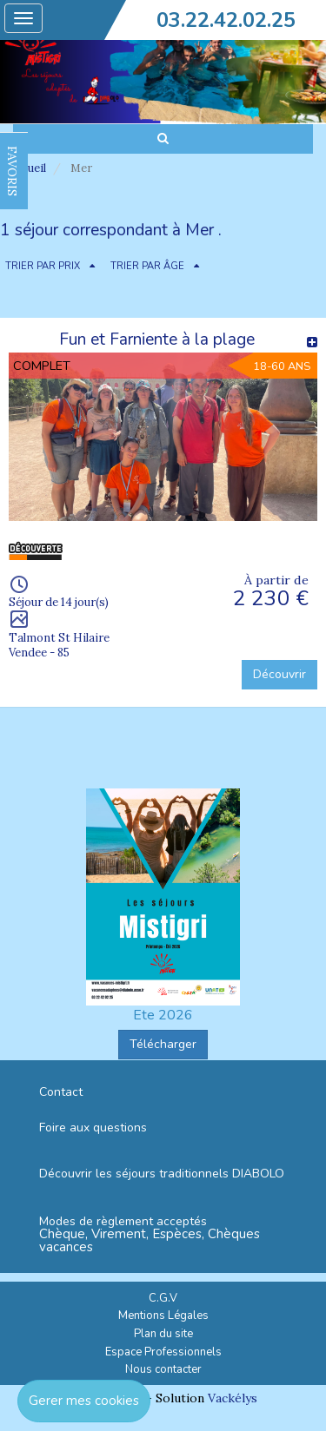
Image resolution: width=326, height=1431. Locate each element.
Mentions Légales (163, 1315)
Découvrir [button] (279, 674)
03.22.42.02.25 (226, 20)
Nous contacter (163, 1369)
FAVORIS (12, 171)
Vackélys (232, 1398)
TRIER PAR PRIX (42, 266)
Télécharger (163, 1044)
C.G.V (163, 1298)
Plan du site (163, 1334)
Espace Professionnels (163, 1352)
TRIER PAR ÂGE (147, 266)
